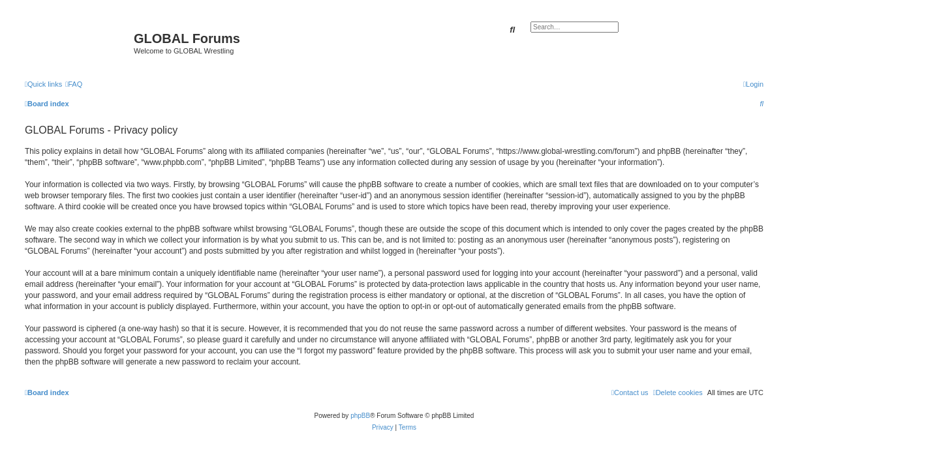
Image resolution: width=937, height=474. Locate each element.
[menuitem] (73, 84)
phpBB (360, 415)
